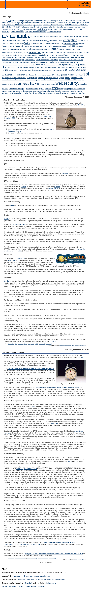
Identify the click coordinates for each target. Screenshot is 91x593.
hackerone (13, 49)
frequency (5, 46)
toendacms (79, 78)
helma (45, 49)
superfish (54, 78)
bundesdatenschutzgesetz (40, 27)
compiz (31, 32)
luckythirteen (27, 55)
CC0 (63, 573)
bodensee (60, 25)
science (39, 70)
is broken (65, 173)
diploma (5, 41)
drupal (37, 41)
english (80, 41)
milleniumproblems (16, 57)
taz (69, 78)
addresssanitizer (73, 21)
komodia (86, 53)
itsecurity (19, 52)
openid (17, 62)
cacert (13, 29)
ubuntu (21, 80)
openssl (49, 62)
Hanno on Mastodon (9, 586)
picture (64, 91)
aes (12, 23)
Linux (29, 344)
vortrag (4, 84)
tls (57, 21)
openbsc (5, 62)
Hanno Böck (11, 344)
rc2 (76, 67)
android (37, 23)
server (55, 70)
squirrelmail (79, 75)
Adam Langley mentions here (26, 469)
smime (40, 75)
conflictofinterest (40, 32)
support (61, 78)
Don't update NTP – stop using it (14, 352)
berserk (26, 25)
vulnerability (26, 84)
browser (84, 25)
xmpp (47, 89)
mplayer (65, 57)
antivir (43, 23)
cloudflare (14, 32)
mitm (25, 57)
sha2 (71, 70)
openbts (11, 62)
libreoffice (13, 55)
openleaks (34, 62)
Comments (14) (44, 558)
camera (4, 91)
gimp (44, 46)
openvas (56, 62)
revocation (73, 93)
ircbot (13, 53)
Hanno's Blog (84, 5)
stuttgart (34, 78)
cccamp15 (5, 93)
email (61, 41)
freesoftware (70, 43)
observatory (63, 60)
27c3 (65, 21)
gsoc (81, 46)
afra (15, 23)
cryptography (16, 35)
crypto (58, 32)
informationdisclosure (72, 49)
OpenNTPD (21, 258)
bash (17, 25)
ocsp (51, 93)
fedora (11, 43)
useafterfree (51, 80)
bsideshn (8, 27)
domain (32, 41)
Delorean (54, 423)
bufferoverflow (17, 27)
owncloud (74, 62)
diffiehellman (78, 37)
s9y (17, 70)
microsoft (5, 57)
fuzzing (17, 46)
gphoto (45, 91)
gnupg (55, 46)
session (60, 70)
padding (21, 65)
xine (42, 89)
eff (57, 41)
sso (3, 78)
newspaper (48, 60)
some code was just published (29, 544)
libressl (42, 93)
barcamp (11, 25)
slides (35, 75)
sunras (48, 78)
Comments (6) (42, 344)
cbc (18, 29)
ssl (86, 74)
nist (53, 60)
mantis (54, 55)
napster (27, 60)
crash (54, 32)
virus (79, 80)
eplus (86, 41)
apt (62, 23)
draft (12, 206)
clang (81, 29)
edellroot (52, 41)
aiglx (19, 23)
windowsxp (13, 89)
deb (55, 37)
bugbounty (27, 27)
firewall (33, 43)
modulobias (42, 57)
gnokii (40, 91)
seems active (53, 189)
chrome (61, 29)
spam (62, 75)
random (72, 67)
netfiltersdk (40, 60)
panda (26, 65)
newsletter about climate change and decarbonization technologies (41, 579)
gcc (31, 46)
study (29, 78)
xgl (40, 89)
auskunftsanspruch (74, 23)
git (47, 46)
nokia (59, 91)
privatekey (24, 67)
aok (53, 23)
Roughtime (7, 281)
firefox (27, 43)
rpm (3, 70)
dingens (86, 37)
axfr (83, 23)
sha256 (76, 70)
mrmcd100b (79, 57)
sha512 (83, 70)
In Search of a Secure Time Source (14, 100)
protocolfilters (39, 67)
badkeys (5, 25)
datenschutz (49, 37)
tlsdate (6, 219)
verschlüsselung (71, 80)
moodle (49, 57)
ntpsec (13, 21)
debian (60, 36)
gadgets (29, 91)
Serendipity (29, 583)
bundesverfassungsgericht (70, 27)
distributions (21, 41)
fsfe (10, 46)
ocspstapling (58, 93)
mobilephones (32, 57)
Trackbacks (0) (49, 344)
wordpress (30, 89)
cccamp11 (27, 29)
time (44, 21)
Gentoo (28, 558)
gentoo (35, 46)
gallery (27, 46)
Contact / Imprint (24, 586)
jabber (26, 53)
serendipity (47, 70)
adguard (82, 21)
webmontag (51, 84)
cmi (19, 32)
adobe (4, 23)
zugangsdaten (70, 89)
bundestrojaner (55, 27)
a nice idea (11, 260)
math (59, 55)
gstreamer (5, 49)
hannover (26, 49)
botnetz (68, 25)
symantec (81, 93)
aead (8, 23)
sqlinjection (69, 75)
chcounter (54, 29)
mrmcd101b (6, 60)
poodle (11, 67)
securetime (37, 21)
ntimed (4, 21)
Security (32, 344)
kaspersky (66, 53)
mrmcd (71, 57)
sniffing (57, 75)
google (69, 46)
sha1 (65, 70)
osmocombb (64, 62)
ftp (14, 46)
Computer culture (19, 558)
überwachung (14, 80)
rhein (84, 67)
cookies (15, 91)
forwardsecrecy (53, 43)
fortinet (45, 43)
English (25, 344)
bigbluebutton (37, 25)
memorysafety (70, 55)
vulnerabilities (12, 84)
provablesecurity (51, 67)
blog (55, 25)
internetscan (6, 53)
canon (10, 91)
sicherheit (21, 75)
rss (15, 70)
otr (70, 62)
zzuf (78, 89)
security (53, 21)
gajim (22, 46)
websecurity (66, 83)
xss (55, 88)
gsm (77, 46)
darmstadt (40, 37)
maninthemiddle (45, 55)
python (63, 67)
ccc (21, 29)
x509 (36, 88)
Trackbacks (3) (52, 558)
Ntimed (23, 187)
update (37, 80)
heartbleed (39, 49)
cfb (49, 29)
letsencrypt (36, 93)
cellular (33, 29)
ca (10, 29)
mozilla (54, 57)
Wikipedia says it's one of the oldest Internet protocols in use (57, 388)
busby (83, 27)
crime (20, 91)
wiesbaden (82, 84)
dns (28, 41)
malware (35, 55)
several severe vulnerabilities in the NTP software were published (31, 369)
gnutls (60, 46)
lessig (8, 55)
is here (32, 406)
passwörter (67, 65)
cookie (49, 32)
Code (16, 344)
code (26, 32)
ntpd (47, 21)
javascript (35, 52)
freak (61, 43)
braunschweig (76, 25)
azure (87, 23)
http (49, 49)
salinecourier (24, 70)
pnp (7, 67)
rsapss (11, 70)
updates (44, 80)
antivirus (49, 23)
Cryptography (21, 344)
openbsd (66, 93)
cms (22, 32)
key (71, 53)
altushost (31, 23)
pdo (73, 65)
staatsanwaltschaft (12, 78)
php (4, 67)
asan (65, 23)
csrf (31, 37)
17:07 (36, 344)
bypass (4, 29)
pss (58, 67)
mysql (21, 60)
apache (58, 23)
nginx (48, 93)
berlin (21, 25)
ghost (40, 46)
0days (61, 21)
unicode (32, 80)
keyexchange (77, 53)
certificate (42, 29)
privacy (18, 67)
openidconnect (25, 62)
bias (30, 25)
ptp (68, 91)
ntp (9, 20)
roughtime (29, 21)
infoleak (61, 49)
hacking (20, 49)
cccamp (79, 91)
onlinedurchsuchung (75, 60)
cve (35, 37)
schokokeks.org (50, 583)
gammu (35, 91)
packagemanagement (9, 65)
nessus (32, 60)
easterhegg (44, 41)
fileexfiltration (19, 43)
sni (53, 75)
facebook (5, 43)
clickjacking (6, 32)
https (54, 49)
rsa (6, 70)
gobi (64, 46)
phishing (83, 65)
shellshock (12, 75)
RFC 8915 (81, 105)
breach (82, 89)
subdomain (42, 78)
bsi (3, 27)
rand (67, 67)
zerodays (61, 89)
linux (20, 55)
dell (64, 37)
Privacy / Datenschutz (38, 586)
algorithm (24, 23)
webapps (43, 84)
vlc (83, 80)
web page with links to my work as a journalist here (32, 576)
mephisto (79, 55)
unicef (27, 80)
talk (66, 78)
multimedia (15, 60)
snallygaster (47, 75)
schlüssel (32, 70)
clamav (75, 29)
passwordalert (50, 65)
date (24, 91)
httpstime (52, 341)
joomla (52, 53)
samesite (73, 91)
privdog (31, 67)
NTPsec (57, 187)
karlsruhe (59, 53)
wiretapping (21, 89)
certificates (28, 93)
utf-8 (62, 80)
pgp (78, 64)
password (40, 65)
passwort (59, 65)
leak (3, 55)
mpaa (60, 57)
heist (50, 91)
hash (32, 49)
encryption (70, 40)
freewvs (81, 43)
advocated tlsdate (19, 224)
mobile (54, 91)
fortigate (39, 43)
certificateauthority (16, 93)
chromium (68, 29)
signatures (29, 75)
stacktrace (22, 78)
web (36, 83)
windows (5, 89)
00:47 (39, 558)
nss (56, 60)
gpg (73, 46)
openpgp (41, 62)
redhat (80, 67)
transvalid (5, 80)
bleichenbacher (48, 25)
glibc (50, 46)
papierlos (32, 65)
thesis (73, 78)
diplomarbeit (12, 41)
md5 (63, 55)
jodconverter (45, 53)
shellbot (5, 75)
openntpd (20, 21)
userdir (58, 80)
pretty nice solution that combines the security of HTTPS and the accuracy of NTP (54, 554)
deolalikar (69, 37)
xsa (50, 89)
